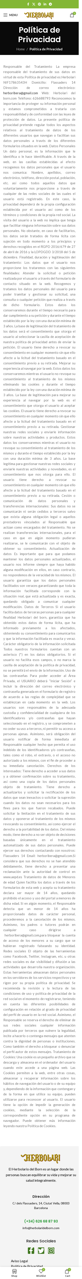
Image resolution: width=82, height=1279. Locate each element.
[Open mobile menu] (10, 15)
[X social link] (34, 4)
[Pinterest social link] (39, 4)
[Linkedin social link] (45, 4)
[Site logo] (39, 15)
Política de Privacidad (27, 1266)
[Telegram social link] (50, 4)
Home (20, 49)
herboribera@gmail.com (20, 93)
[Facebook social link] (28, 4)
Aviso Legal (19, 1261)
